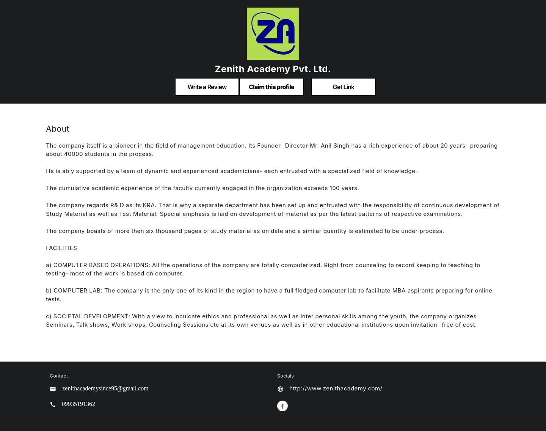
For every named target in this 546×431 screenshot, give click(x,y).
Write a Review (206, 87)
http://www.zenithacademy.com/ (335, 388)
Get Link (344, 87)
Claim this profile (271, 87)
